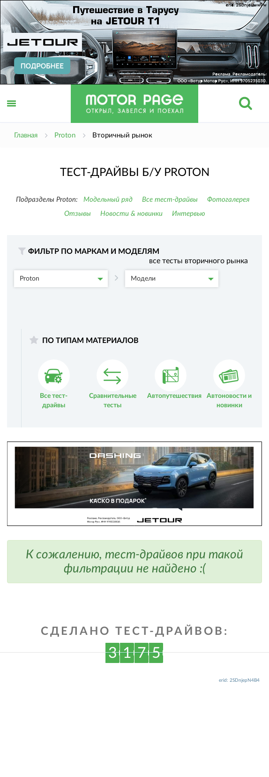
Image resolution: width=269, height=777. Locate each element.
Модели (172, 278)
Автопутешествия (174, 379)
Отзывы (77, 213)
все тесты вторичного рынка (198, 261)
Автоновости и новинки (229, 384)
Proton (61, 278)
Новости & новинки (131, 213)
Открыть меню (11, 113)
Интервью (188, 213)
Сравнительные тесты (112, 384)
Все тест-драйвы (170, 199)
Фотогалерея (228, 199)
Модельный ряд (108, 199)
